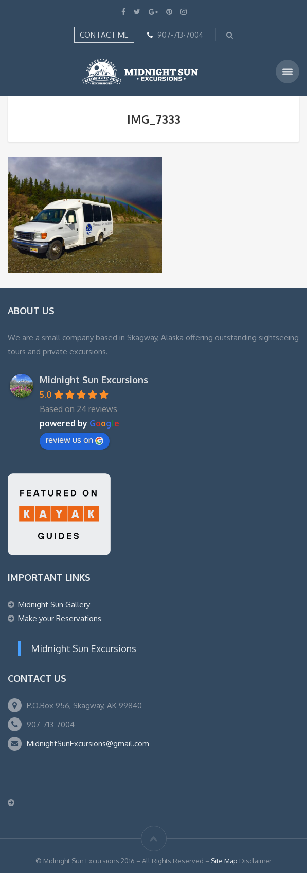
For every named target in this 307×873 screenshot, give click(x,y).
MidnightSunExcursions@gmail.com (88, 743)
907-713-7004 (180, 34)
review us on (74, 440)
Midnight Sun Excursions (94, 379)
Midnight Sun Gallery (54, 604)
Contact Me (104, 35)
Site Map (224, 861)
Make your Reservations (59, 618)
